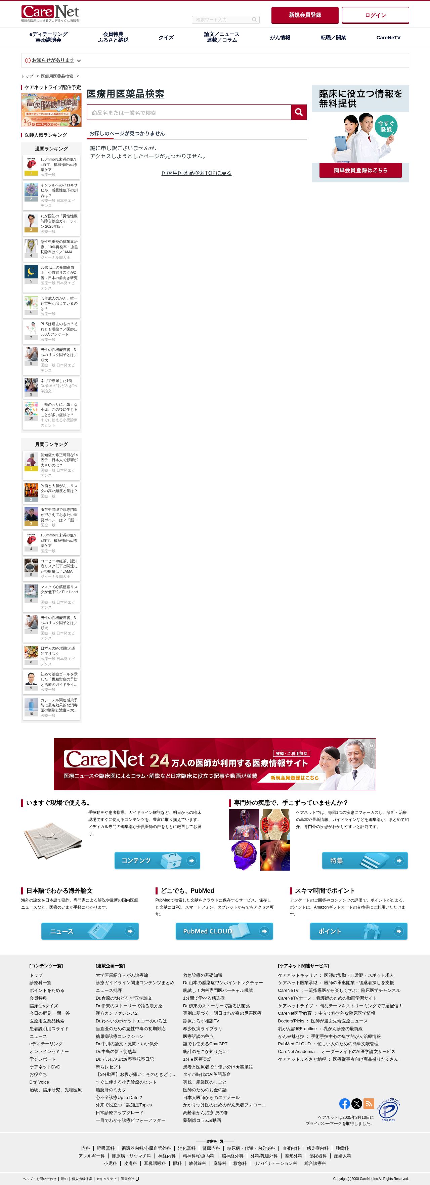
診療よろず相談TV (201, 1020)
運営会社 (127, 1179)
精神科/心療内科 (199, 1155)
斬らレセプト (109, 1066)
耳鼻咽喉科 (155, 1163)
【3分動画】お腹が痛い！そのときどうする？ (138, 1074)
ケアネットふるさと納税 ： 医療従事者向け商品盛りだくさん (338, 1059)
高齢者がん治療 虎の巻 (205, 1112)
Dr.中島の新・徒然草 (116, 1051)
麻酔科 (219, 1163)
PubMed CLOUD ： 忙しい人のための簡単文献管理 (328, 1043)
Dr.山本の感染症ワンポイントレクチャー (223, 982)
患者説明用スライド (49, 1028)
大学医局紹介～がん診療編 (122, 975)
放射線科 (197, 1163)
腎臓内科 (211, 1148)
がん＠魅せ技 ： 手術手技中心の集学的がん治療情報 (329, 1036)
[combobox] (189, 112)
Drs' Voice (39, 1082)
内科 (85, 1148)
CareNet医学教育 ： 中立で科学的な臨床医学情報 (327, 1013)
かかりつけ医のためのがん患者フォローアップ (225, 1104)
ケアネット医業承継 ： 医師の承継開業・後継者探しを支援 (336, 982)
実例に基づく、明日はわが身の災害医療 (222, 1013)
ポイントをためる (47, 990)
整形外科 (293, 1155)
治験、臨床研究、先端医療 (56, 1089)
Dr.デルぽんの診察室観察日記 (125, 1059)
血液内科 (291, 1148)
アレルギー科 (92, 1155)
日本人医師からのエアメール (211, 1097)
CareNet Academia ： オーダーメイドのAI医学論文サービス (337, 1051)
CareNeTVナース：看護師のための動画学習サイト (327, 998)
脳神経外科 (233, 1155)
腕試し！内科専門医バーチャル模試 (218, 990)
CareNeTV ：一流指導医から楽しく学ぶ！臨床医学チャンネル (339, 990)
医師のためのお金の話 (205, 1089)
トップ (27, 76)
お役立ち (38, 1074)
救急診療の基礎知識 (202, 975)
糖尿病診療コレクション (120, 1036)
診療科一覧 (40, 982)
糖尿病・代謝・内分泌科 (251, 1148)
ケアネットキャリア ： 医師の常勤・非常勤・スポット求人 (336, 975)
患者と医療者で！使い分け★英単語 (218, 1066)
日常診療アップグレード (120, 1112)
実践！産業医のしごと (205, 1082)
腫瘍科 (342, 1148)
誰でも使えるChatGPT (205, 1043)
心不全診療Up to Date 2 (119, 1097)
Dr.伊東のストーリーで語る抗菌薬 (216, 1005)
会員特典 (38, 998)
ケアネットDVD (45, 1066)
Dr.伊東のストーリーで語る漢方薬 (129, 1005)
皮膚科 (130, 1163)
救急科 (240, 1163)
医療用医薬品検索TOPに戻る (197, 173)
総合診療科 (315, 1163)
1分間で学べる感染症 (204, 998)
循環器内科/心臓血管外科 (146, 1148)
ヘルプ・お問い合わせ (39, 1179)
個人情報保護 (82, 1179)
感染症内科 (318, 1148)
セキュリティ (106, 1179)
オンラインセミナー (49, 1051)
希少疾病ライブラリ (202, 1028)
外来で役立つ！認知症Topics (124, 1104)
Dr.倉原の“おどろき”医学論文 (124, 998)
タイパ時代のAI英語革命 (207, 1074)
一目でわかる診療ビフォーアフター (131, 1120)
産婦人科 (342, 1155)
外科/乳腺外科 (264, 1155)
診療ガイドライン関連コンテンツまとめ (135, 982)
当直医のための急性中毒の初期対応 (131, 1028)
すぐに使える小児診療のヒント (126, 1082)
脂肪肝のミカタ (111, 1089)
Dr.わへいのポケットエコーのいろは (131, 1020)
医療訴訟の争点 (198, 1036)
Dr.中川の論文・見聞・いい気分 (127, 1043)
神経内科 (167, 1155)
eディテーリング (46, 1043)
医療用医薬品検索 (57, 76)
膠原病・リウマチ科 (131, 1155)
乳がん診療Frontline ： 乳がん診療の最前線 (320, 1028)
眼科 (177, 1163)
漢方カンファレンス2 (116, 1013)
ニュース (38, 1036)
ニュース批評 (109, 990)
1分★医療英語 (197, 1059)
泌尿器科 (318, 1155)
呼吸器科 (106, 1148)
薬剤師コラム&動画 (202, 1120)
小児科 (110, 1163)
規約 (64, 1179)
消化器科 (187, 1148)
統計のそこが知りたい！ (207, 1051)
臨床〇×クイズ (44, 1005)
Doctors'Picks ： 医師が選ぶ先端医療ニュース (323, 1020)
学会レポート (43, 1059)
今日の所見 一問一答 (50, 1013)
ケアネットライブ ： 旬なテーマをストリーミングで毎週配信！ (340, 1005)
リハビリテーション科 (275, 1163)
